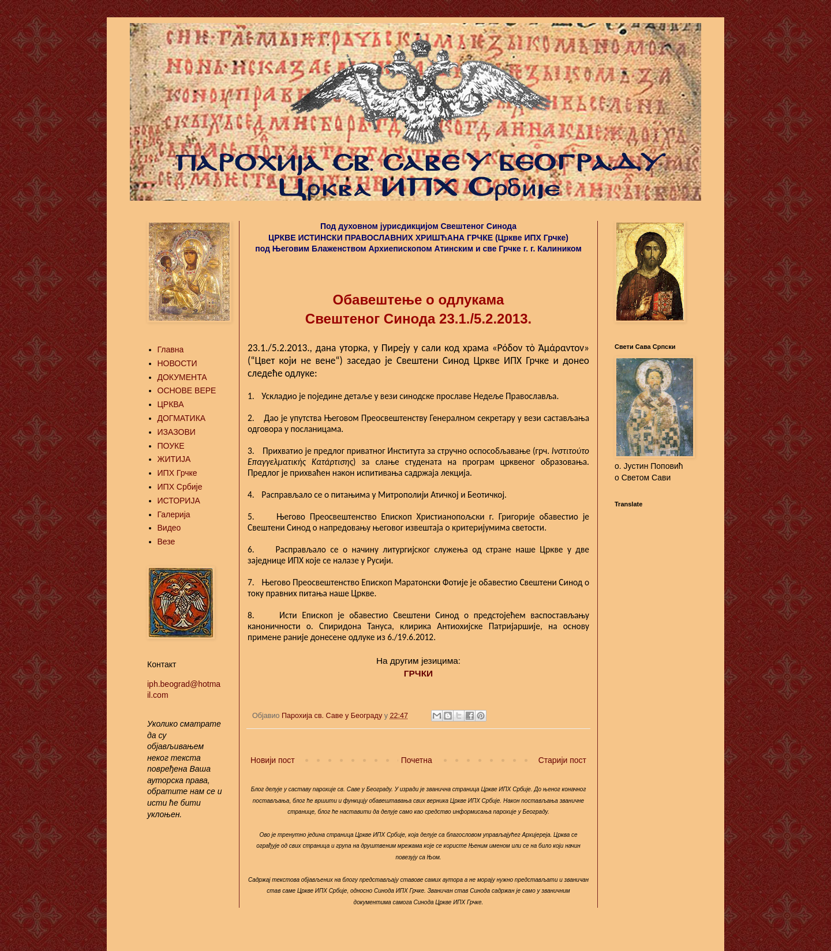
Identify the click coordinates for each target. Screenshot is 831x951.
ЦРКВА (171, 404)
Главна (171, 349)
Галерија (174, 514)
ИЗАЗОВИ (177, 432)
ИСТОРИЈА (179, 500)
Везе (166, 541)
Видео (169, 527)
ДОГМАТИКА (182, 418)
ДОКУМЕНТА (182, 377)
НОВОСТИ (177, 363)
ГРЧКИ (418, 673)
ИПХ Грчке (177, 473)
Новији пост (272, 760)
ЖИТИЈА (174, 459)
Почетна (416, 760)
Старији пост (562, 760)
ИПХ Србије (180, 486)
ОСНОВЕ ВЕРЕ (187, 390)
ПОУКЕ (171, 445)
